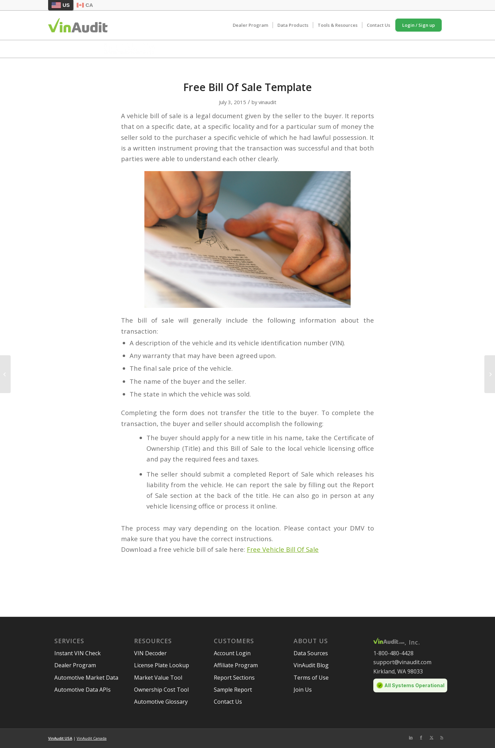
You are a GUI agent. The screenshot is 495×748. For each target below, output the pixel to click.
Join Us (303, 689)
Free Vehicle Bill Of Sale (283, 549)
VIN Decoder (150, 653)
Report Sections (234, 677)
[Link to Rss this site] (442, 737)
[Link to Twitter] (431, 737)
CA (85, 5)
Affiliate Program (236, 665)
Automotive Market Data (86, 677)
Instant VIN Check (77, 653)
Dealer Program (75, 665)
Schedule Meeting (370, 48)
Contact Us (228, 701)
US (61, 5)
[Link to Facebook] (421, 737)
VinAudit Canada (92, 738)
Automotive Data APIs (82, 689)
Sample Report (233, 689)
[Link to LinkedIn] (411, 737)
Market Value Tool (158, 677)
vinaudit (267, 102)
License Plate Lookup (161, 665)
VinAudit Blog (311, 665)
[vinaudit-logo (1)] (78, 25)
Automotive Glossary (161, 701)
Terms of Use (311, 677)
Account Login (232, 653)
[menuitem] (250, 25)
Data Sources (311, 653)
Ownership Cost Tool (161, 689)
